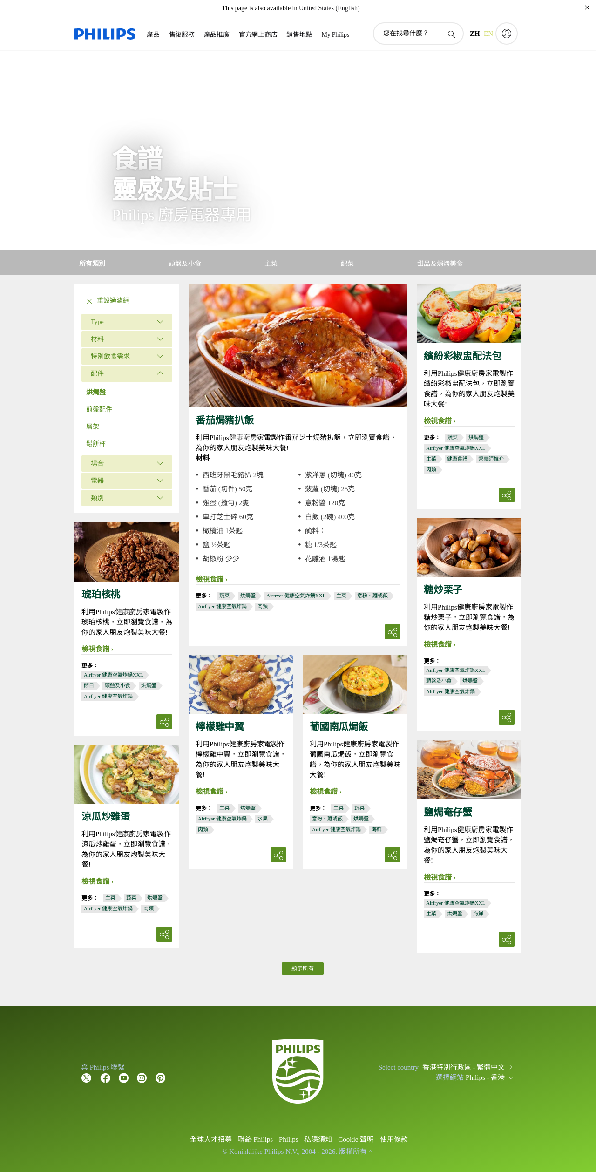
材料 (97, 339)
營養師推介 (491, 458)
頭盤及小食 (439, 681)
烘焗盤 (96, 392)
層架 (92, 426)
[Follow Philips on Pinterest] (160, 1077)
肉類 (262, 606)
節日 (89, 685)
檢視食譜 (210, 579)
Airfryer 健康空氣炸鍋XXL (295, 595)
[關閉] (587, 7)
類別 (97, 498)
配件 (97, 373)
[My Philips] (506, 33)
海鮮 (377, 829)
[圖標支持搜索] (451, 34)
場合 (97, 463)
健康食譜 (457, 458)
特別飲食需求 (110, 356)
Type (97, 321)
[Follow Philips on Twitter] (86, 1077)
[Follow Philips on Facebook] (105, 1077)
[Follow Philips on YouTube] (123, 1077)
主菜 (341, 595)
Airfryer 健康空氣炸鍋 (222, 606)
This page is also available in (259, 8)
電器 (97, 480)
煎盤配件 (99, 409)
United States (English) (329, 8)
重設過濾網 (106, 301)
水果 (262, 818)
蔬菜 (224, 595)
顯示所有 (302, 968)
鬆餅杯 (96, 443)
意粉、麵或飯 (372, 595)
